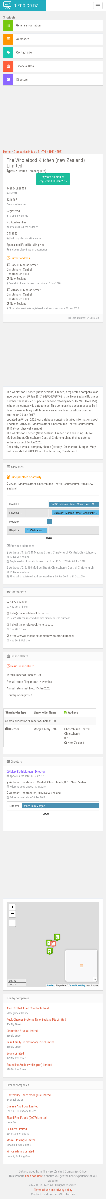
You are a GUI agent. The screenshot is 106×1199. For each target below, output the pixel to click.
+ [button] (12, 907)
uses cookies (33, 1176)
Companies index (24, 152)
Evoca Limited (15, 1053)
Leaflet (50, 985)
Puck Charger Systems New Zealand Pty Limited (36, 1019)
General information (28, 25)
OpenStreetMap (77, 985)
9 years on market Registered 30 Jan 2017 (53, 179)
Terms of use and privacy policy (53, 1190)
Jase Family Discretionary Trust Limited (30, 1042)
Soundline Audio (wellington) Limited (29, 1065)
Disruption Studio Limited (22, 1031)
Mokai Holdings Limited (21, 1140)
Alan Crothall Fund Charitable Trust (28, 1008)
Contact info (24, 52)
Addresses (22, 39)
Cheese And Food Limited (22, 1106)
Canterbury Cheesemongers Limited (29, 1095)
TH (44, 152)
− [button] (12, 914)
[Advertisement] (53, 120)
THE (51, 152)
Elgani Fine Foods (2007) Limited (27, 1118)
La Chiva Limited (17, 1129)
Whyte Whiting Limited (20, 1151)
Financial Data (25, 66)
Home (7, 152)
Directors (22, 80)
